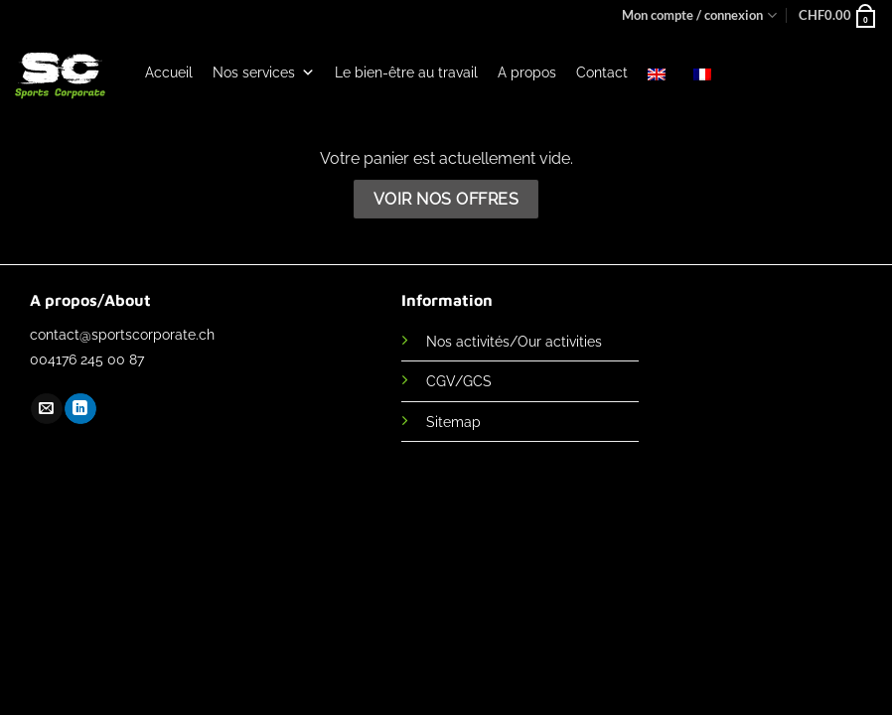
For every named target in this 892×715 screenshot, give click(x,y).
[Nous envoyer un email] (46, 409)
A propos (527, 72)
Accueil (169, 72)
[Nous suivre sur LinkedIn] (80, 409)
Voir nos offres (446, 199)
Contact (602, 72)
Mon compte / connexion (699, 15)
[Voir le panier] (838, 15)
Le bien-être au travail (406, 72)
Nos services (264, 72)
